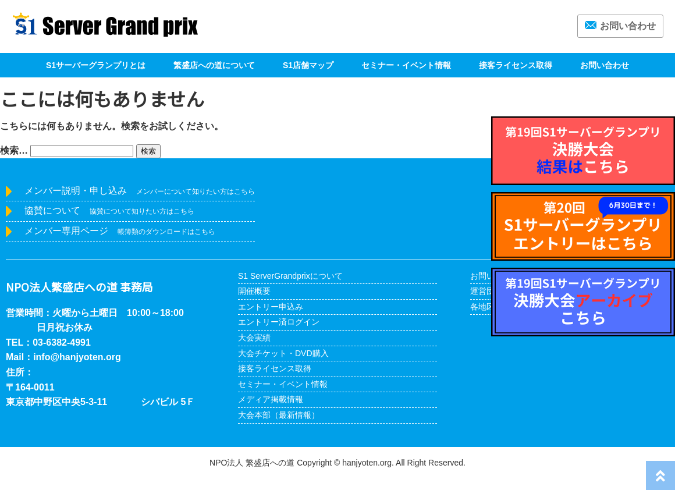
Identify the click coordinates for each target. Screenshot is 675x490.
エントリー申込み (270, 306)
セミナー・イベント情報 (406, 65)
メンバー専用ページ (119, 231)
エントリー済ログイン (278, 321)
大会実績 (254, 337)
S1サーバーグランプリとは (95, 65)
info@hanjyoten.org (77, 357)
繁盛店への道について (214, 65)
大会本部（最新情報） (278, 415)
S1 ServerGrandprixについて (290, 275)
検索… (14, 150)
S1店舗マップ (308, 65)
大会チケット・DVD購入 (283, 353)
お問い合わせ (620, 26)
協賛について (109, 210)
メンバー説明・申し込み (139, 191)
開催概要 (254, 291)
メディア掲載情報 (270, 399)
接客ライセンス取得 (515, 65)
